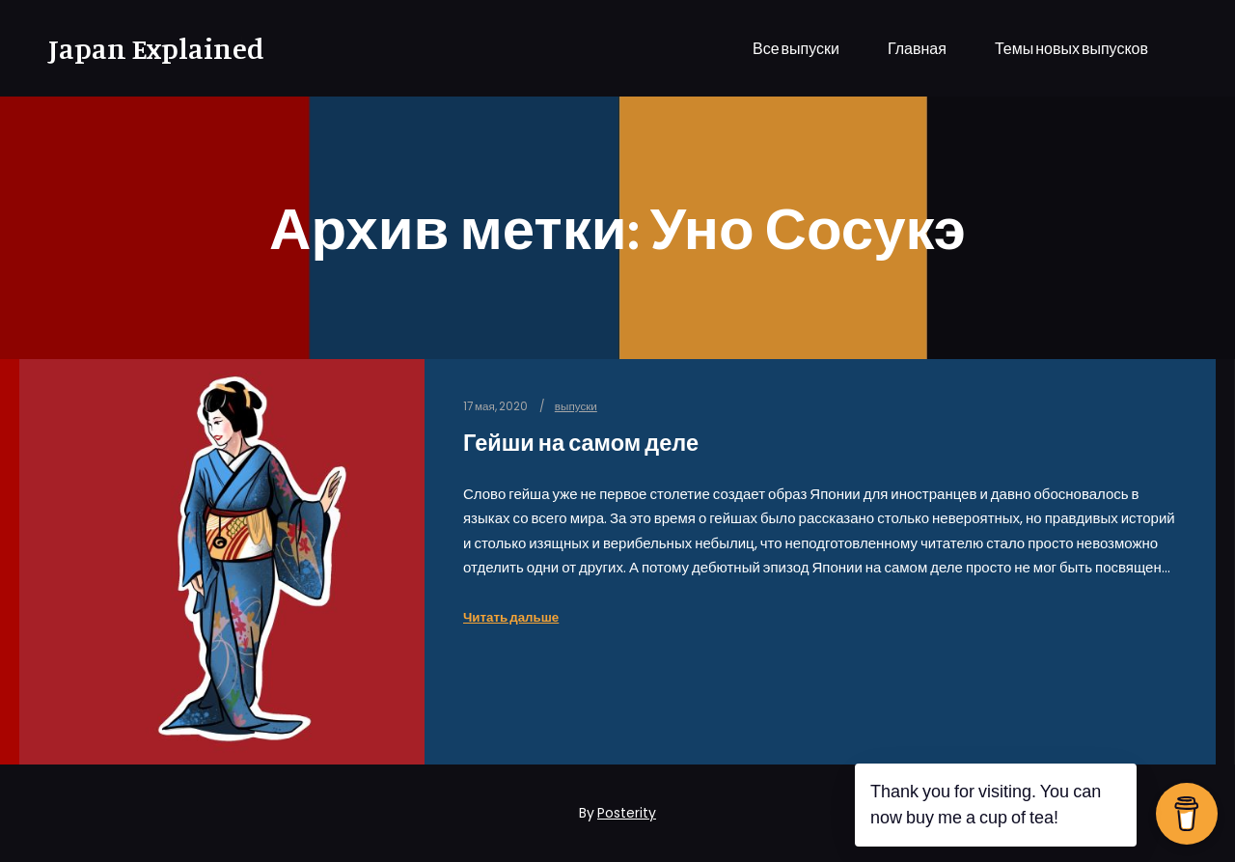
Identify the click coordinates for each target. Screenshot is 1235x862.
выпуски (576, 406)
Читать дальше (511, 617)
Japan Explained (144, 48)
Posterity (626, 812)
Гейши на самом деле (581, 443)
